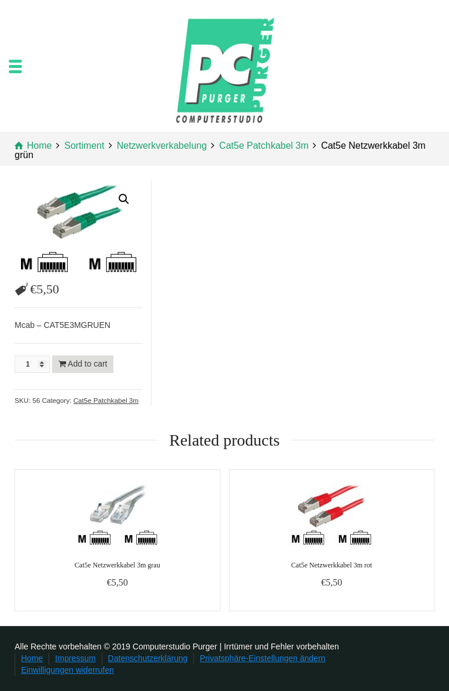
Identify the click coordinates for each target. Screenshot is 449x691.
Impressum (75, 658)
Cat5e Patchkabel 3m (105, 400)
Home (32, 658)
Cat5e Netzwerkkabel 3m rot (331, 565)
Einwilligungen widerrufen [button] (67, 670)
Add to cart (88, 363)
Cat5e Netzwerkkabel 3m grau (117, 565)
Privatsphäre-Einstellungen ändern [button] (263, 658)
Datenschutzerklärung (148, 658)
